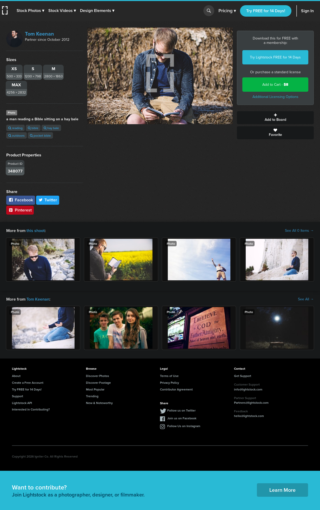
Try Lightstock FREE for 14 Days (275, 57)
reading (15, 128)
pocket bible (40, 135)
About (16, 376)
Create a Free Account (27, 382)
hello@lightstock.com (249, 416)
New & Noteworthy (99, 403)
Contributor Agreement (176, 389)
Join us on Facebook (181, 418)
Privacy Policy (169, 382)
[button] (30, 10)
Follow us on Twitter (181, 410)
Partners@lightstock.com (251, 402)
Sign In (307, 11)
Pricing (227, 11)
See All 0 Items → (299, 230)
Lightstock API (22, 403)
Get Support (242, 376)
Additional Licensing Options (275, 97)
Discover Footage (98, 382)
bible (33, 128)
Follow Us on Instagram (183, 426)
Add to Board (275, 117)
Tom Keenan (39, 34)
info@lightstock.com (248, 389)
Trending (92, 396)
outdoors (16, 135)
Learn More (282, 490)
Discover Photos (97, 376)
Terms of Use (169, 376)
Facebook (20, 200)
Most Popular (95, 389)
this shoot (35, 231)
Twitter (47, 200)
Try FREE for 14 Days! (265, 11)
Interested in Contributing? (31, 409)
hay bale (51, 128)
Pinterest (20, 210)
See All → (306, 299)
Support (17, 396)
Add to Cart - (275, 84)
